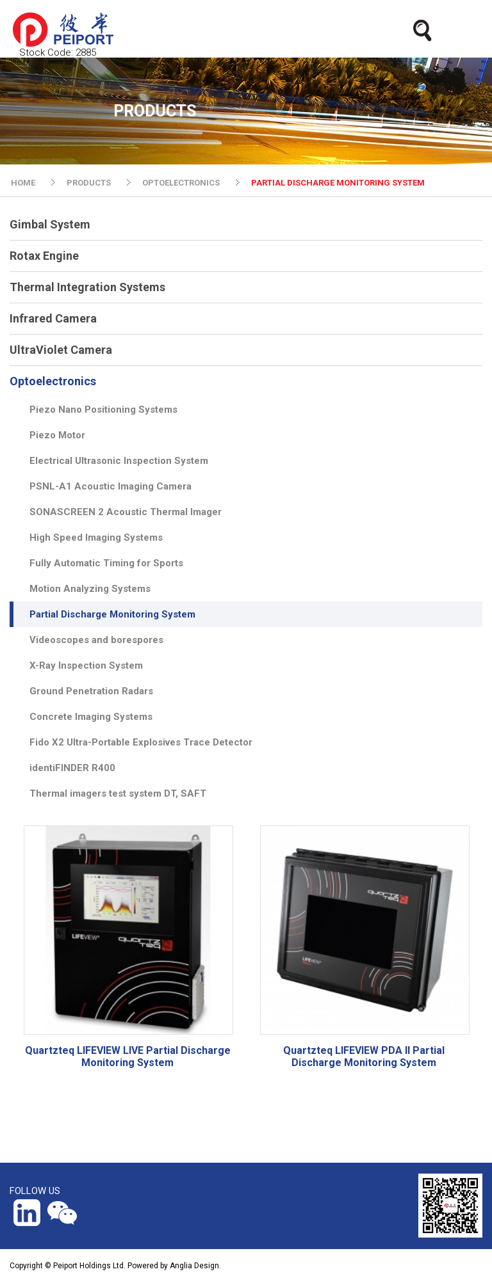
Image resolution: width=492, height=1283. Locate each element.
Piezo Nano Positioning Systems (103, 409)
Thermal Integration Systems (87, 287)
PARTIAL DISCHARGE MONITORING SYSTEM (338, 182)
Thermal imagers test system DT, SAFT (117, 793)
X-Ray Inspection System (86, 665)
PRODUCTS (89, 182)
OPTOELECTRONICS (181, 182)
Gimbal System (50, 224)
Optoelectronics (53, 381)
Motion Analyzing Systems (90, 588)
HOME (23, 182)
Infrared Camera (53, 318)
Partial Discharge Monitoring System (112, 614)
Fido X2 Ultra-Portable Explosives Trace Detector (140, 742)
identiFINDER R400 (72, 768)
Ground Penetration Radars (91, 691)
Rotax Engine (44, 255)
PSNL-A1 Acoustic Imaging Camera (110, 486)
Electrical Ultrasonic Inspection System (118, 460)
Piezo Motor (57, 435)
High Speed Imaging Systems (96, 537)
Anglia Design (194, 1265)
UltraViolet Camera (61, 349)
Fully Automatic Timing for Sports (106, 563)
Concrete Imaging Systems (90, 716)
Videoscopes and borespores (96, 640)
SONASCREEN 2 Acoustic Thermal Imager (125, 512)
